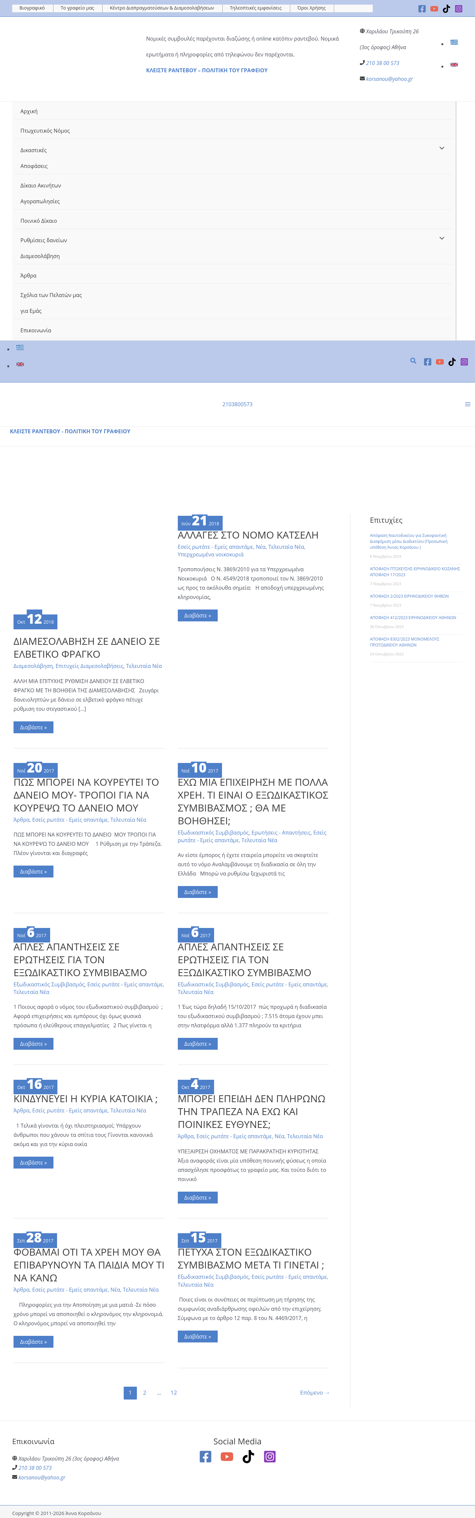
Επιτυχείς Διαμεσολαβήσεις (90, 665)
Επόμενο (315, 1390)
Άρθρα (22, 818)
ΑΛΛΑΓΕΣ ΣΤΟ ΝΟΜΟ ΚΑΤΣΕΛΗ (248, 534)
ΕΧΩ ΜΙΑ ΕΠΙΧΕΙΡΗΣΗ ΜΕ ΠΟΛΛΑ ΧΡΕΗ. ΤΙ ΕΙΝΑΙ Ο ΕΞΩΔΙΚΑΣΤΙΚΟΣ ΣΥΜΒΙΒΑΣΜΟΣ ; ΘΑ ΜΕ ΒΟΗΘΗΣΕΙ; (253, 800)
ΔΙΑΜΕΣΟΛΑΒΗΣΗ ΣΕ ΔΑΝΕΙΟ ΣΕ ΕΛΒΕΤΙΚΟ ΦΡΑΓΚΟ (87, 647)
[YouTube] (434, 9)
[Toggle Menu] (440, 148)
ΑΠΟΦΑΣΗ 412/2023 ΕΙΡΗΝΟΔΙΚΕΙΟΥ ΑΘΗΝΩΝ (413, 617)
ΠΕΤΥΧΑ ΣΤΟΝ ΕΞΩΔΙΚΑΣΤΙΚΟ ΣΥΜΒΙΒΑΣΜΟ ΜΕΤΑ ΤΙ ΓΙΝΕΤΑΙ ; (251, 1256)
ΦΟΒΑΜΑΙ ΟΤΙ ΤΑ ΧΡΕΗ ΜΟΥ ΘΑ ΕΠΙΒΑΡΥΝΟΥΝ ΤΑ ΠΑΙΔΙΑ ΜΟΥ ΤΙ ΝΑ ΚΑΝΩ (87, 1262)
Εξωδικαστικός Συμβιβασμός (213, 831)
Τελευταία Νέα (144, 665)
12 (174, 1390)
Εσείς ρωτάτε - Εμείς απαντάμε (215, 545)
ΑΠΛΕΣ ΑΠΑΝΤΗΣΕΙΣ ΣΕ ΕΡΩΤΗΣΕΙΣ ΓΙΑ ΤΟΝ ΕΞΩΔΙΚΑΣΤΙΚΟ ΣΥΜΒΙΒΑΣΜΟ (80, 957)
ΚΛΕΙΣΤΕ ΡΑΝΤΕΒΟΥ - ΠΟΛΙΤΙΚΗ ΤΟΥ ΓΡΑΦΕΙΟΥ (70, 430)
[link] (455, 44)
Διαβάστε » (36, 727)
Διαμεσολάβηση (33, 665)
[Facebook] (422, 9)
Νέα (261, 545)
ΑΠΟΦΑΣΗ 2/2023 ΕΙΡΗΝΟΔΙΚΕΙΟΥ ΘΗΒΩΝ (409, 595)
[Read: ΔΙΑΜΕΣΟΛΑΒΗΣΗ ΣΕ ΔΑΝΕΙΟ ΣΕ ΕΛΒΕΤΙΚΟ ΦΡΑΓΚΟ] (89, 562)
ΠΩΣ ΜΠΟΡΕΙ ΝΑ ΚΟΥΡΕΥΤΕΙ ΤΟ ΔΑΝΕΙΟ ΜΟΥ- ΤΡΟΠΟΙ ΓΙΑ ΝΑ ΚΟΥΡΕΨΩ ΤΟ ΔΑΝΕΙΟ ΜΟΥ (86, 793)
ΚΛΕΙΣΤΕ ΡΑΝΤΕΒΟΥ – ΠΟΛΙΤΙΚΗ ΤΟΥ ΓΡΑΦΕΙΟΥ (207, 70)
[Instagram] (459, 9)
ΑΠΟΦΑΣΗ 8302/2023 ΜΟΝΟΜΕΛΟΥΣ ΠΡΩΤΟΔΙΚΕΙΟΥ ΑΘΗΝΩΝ (404, 641)
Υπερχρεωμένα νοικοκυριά (211, 553)
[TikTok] (446, 9)
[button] (413, 361)
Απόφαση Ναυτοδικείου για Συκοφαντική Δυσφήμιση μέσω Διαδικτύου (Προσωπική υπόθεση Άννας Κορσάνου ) (409, 540)
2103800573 (237, 404)
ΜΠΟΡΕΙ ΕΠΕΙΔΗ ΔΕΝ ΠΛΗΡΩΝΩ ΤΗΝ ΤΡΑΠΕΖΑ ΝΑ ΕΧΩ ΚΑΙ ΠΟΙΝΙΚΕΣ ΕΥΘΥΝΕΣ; (252, 1109)
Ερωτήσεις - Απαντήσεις (281, 831)
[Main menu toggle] (467, 404)
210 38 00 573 (382, 63)
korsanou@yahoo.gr (389, 78)
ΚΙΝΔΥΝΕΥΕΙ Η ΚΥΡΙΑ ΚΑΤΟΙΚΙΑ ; (86, 1096)
